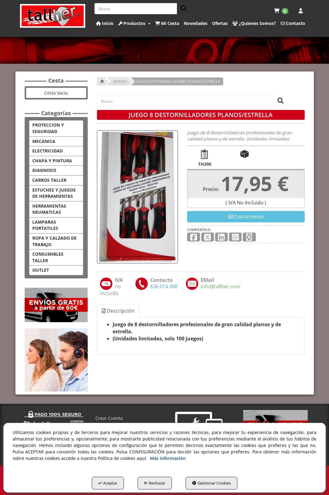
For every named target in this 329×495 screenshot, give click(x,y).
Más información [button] (168, 458)
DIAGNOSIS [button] (44, 170)
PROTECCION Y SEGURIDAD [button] (48, 128)
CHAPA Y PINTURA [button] (52, 161)
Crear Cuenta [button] (109, 418)
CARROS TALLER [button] (49, 180)
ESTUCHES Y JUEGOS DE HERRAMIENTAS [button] (54, 193)
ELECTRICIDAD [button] (47, 151)
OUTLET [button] (40, 270)
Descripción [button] (118, 310)
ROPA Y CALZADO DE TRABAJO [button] (54, 241)
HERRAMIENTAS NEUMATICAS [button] (49, 209)
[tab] (118, 311)
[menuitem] (281, 10)
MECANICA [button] (43, 141)
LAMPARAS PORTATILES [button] (45, 225)
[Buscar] (182, 8)
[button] (53, 16)
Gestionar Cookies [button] (211, 483)
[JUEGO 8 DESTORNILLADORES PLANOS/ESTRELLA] (137, 197)
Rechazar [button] (154, 483)
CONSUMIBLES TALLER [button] (47, 257)
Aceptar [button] (107, 483)
